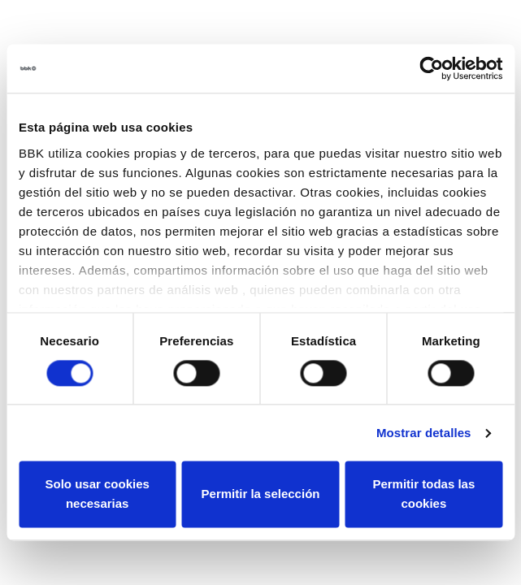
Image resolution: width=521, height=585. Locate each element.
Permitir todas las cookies (423, 494)
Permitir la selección (261, 494)
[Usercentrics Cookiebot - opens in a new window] (431, 68)
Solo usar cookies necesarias (97, 494)
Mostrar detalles (423, 433)
